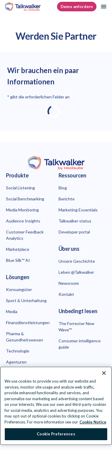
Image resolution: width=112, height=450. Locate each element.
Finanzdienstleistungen (28, 322)
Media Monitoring (22, 209)
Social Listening (20, 187)
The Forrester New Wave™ (76, 326)
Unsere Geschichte (77, 261)
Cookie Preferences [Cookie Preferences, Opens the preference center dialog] (56, 434)
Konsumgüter (19, 289)
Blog (63, 187)
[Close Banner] (104, 373)
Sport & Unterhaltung (26, 300)
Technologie (17, 350)
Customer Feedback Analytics (25, 235)
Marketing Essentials (78, 209)
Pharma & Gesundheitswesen (24, 336)
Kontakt (66, 294)
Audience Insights (23, 220)
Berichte (67, 198)
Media (11, 311)
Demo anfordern (77, 6)
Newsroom (69, 283)
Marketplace (17, 249)
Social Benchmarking (25, 198)
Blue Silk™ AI (18, 260)
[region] (56, 406)
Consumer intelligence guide (80, 344)
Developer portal (74, 231)
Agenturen (16, 361)
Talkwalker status (75, 220)
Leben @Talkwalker (76, 272)
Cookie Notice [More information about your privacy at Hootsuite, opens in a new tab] (92, 422)
